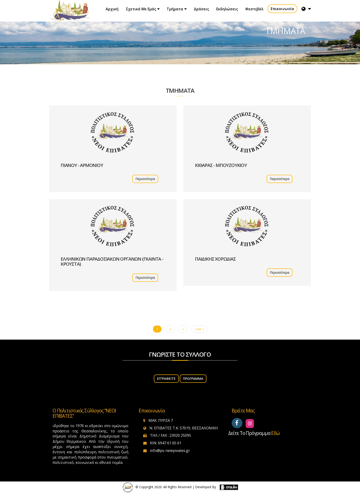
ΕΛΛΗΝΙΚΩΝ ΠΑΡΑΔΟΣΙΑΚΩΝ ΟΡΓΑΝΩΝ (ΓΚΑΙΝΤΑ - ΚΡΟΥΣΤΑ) (112, 261)
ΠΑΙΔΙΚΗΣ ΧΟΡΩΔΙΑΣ (215, 259)
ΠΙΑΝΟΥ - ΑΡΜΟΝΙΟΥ (82, 165)
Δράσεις (201, 8)
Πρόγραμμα (193, 378)
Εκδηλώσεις (227, 8)
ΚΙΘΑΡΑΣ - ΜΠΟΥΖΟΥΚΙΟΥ (221, 165)
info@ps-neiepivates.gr (170, 450)
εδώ (275, 433)
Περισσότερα (145, 179)
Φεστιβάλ (254, 8)
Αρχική (112, 8)
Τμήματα (175, 8)
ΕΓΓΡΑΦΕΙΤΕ (166, 378)
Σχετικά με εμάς (141, 8)
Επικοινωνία (282, 8)
